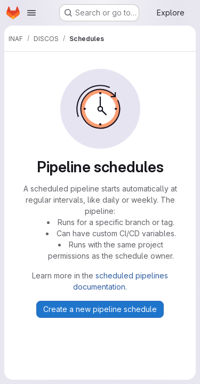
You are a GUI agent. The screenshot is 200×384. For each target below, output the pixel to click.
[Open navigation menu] (31, 12)
